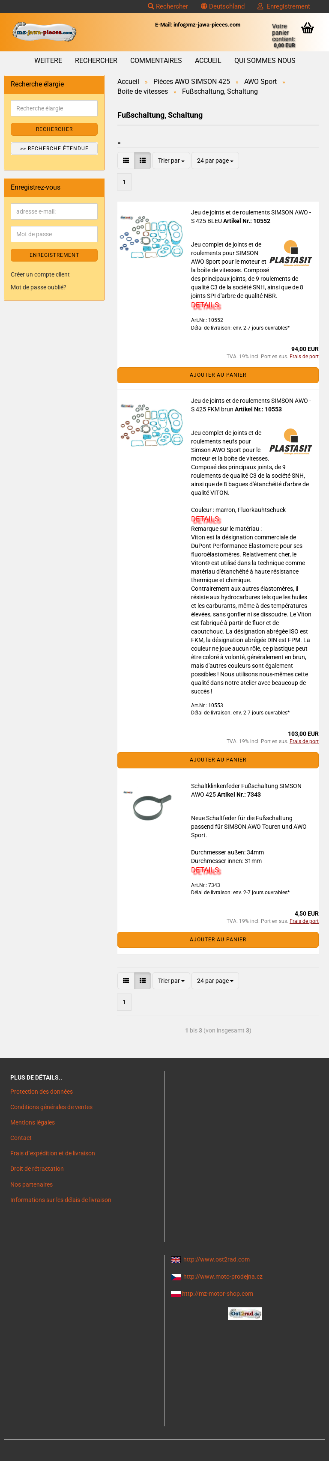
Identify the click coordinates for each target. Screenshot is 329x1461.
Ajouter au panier (218, 375)
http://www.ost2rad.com (216, 1259)
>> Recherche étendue (54, 149)
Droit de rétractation (37, 1168)
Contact (21, 1137)
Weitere (48, 61)
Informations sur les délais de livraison (60, 1199)
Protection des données (41, 1091)
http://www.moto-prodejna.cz (223, 1276)
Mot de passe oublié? (38, 287)
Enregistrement (283, 6)
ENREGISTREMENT (54, 255)
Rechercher (168, 6)
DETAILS (205, 305)
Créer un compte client (40, 274)
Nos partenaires (31, 1184)
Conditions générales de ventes (51, 1107)
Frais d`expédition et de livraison (52, 1153)
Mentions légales (32, 1122)
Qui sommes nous (265, 61)
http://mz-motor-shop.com (217, 1293)
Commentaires (156, 61)
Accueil (208, 61)
